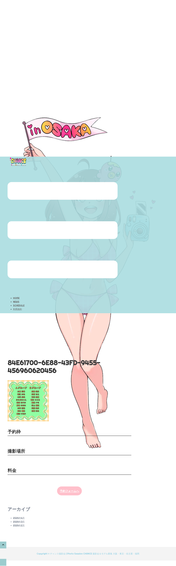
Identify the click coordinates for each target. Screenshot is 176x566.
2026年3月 (19, 521)
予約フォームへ (69, 491)
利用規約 (17, 309)
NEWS (16, 301)
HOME (16, 298)
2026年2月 (19, 525)
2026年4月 (19, 518)
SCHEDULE (18, 305)
